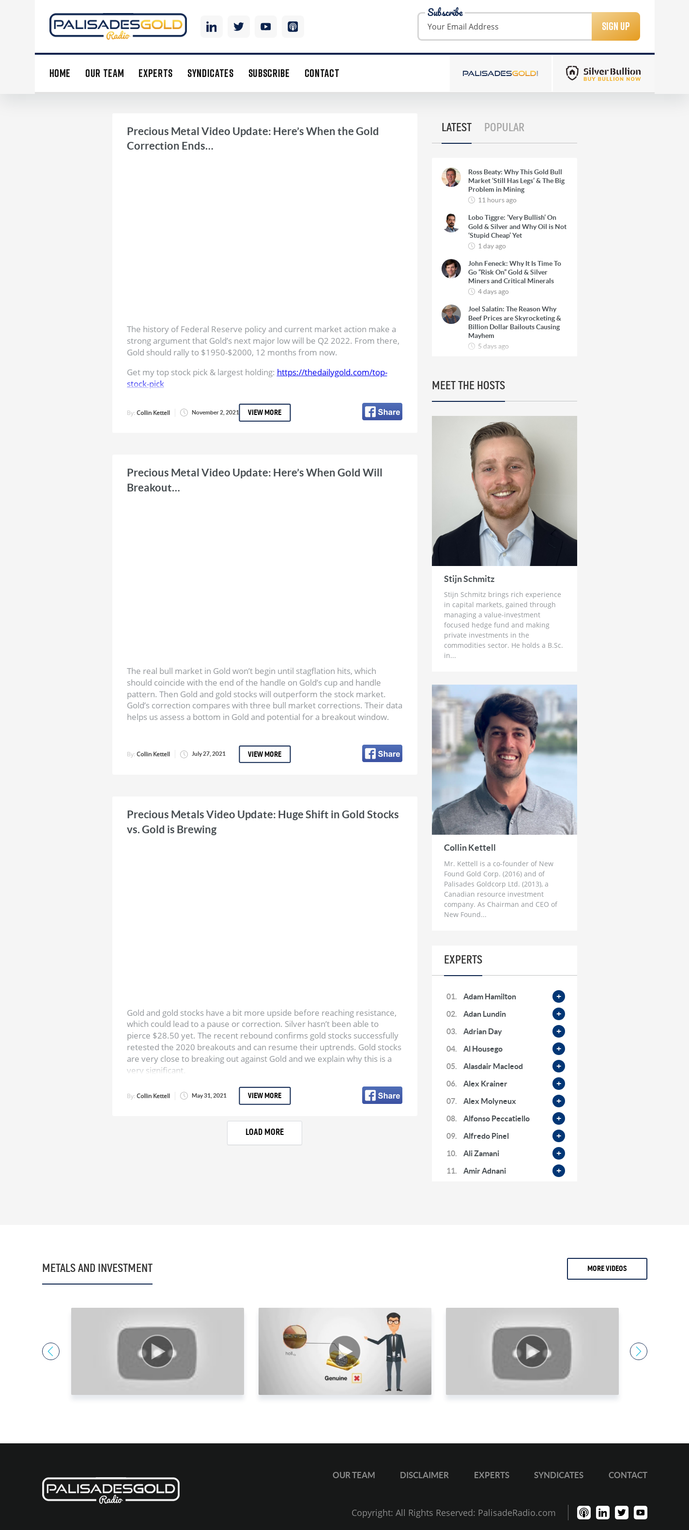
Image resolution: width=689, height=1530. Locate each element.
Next (638, 1351)
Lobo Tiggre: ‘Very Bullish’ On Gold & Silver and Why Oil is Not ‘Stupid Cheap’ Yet (517, 226)
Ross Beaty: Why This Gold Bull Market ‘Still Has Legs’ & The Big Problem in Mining (516, 180)
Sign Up (616, 26)
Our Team (104, 73)
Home (60, 73)
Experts (155, 73)
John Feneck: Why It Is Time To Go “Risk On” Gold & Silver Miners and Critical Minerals (514, 272)
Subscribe (269, 73)
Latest (457, 128)
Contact (322, 73)
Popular (504, 128)
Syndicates (210, 73)
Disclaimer (424, 1475)
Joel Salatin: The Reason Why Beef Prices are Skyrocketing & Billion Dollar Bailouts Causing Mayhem (514, 322)
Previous (51, 1351)
